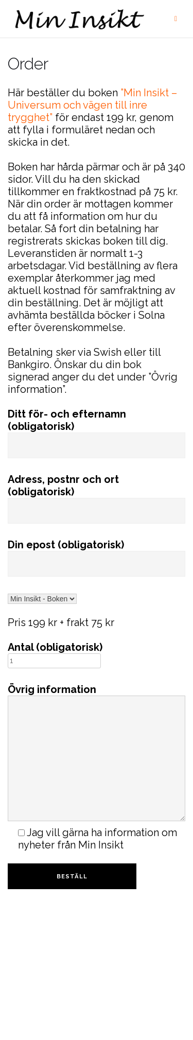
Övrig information (96, 753)
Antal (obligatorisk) (55, 653)
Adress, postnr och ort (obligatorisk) (96, 494)
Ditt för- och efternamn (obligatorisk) (96, 429)
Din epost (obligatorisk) (96, 554)
